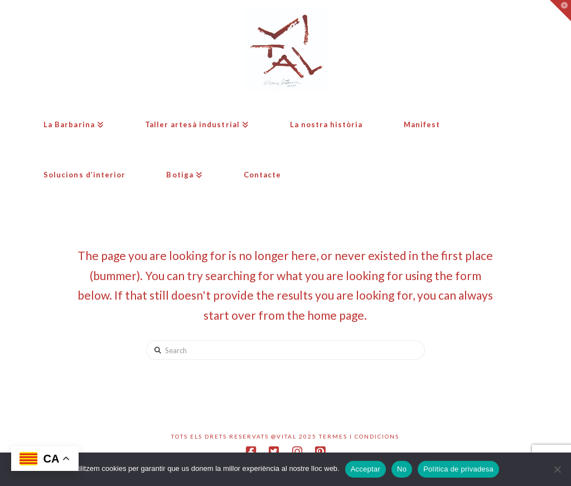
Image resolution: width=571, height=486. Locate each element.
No (402, 469)
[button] (560, 10)
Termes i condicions (359, 436)
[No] (557, 469)
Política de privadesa (458, 469)
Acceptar (365, 469)
